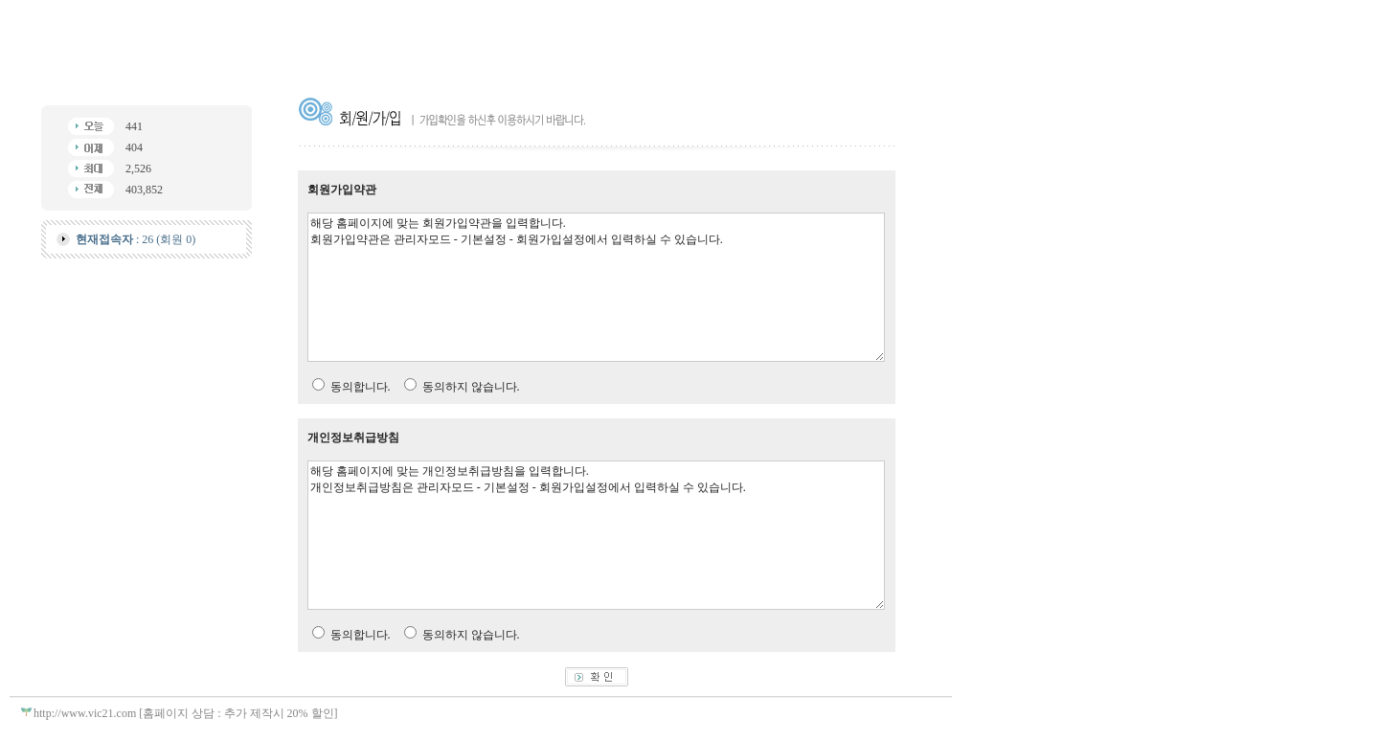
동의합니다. (360, 386)
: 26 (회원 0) (135, 239)
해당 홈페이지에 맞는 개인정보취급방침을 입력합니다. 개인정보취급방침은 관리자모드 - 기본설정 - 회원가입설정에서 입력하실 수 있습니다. (596, 535)
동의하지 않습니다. (471, 386)
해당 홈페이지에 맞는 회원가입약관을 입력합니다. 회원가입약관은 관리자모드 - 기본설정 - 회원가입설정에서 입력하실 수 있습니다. (596, 287)
